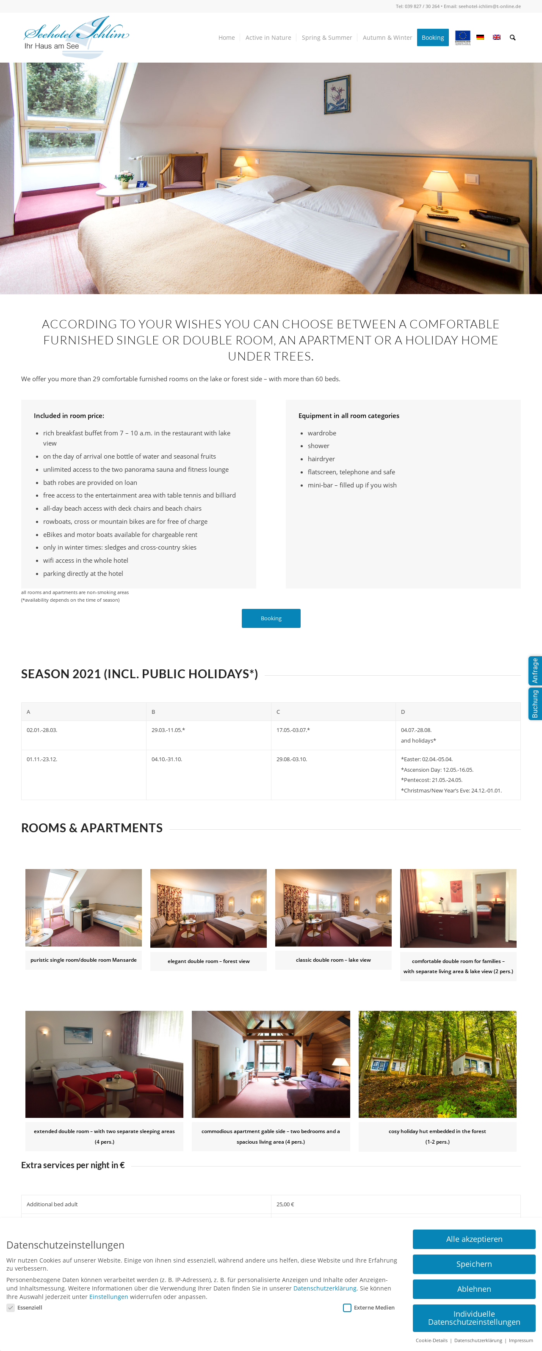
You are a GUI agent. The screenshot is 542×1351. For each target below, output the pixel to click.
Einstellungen (108, 1297)
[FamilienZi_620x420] (104, 1064)
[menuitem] (227, 38)
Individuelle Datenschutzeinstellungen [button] (474, 1318)
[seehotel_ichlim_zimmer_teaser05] (438, 1064)
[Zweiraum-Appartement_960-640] (458, 908)
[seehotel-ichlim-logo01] (76, 38)
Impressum (521, 1340)
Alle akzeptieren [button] (474, 1239)
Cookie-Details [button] (432, 1340)
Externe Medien (369, 1307)
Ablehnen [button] (474, 1289)
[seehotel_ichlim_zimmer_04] (271, 1064)
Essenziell (24, 1307)
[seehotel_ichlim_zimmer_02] (208, 908)
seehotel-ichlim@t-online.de (490, 6)
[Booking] (271, 618)
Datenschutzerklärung (325, 1288)
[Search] (513, 38)
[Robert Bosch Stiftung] (83, 908)
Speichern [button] (474, 1264)
